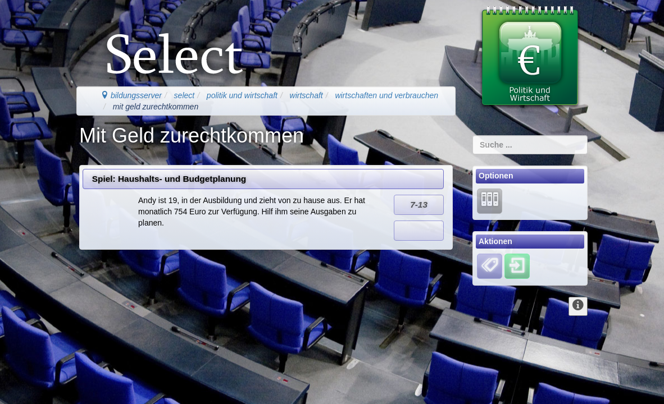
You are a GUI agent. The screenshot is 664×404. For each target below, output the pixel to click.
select (184, 95)
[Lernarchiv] (489, 200)
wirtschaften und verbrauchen (386, 95)
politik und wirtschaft (242, 95)
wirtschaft (306, 95)
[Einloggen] (517, 265)
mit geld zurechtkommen (156, 106)
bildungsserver (131, 95)
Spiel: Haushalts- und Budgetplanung (169, 178)
